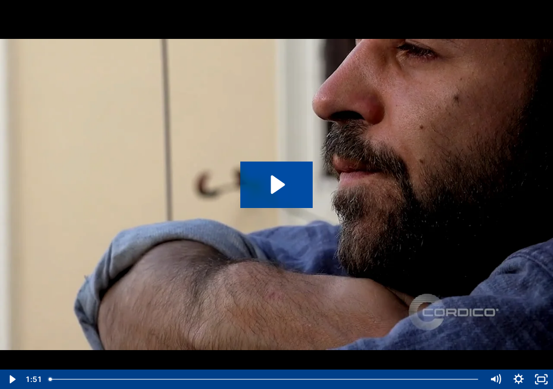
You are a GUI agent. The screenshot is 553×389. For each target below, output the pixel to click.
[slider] (264, 379)
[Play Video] (11, 379)
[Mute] (495, 379)
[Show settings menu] (518, 379)
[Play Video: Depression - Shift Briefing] (276, 184)
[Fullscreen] (541, 379)
